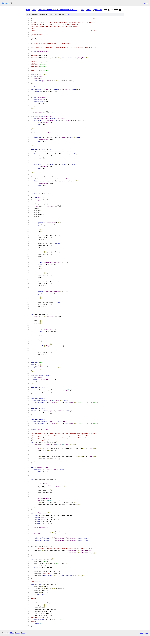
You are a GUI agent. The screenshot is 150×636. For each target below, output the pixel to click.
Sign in (146, 3)
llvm (28, 9)
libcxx (34, 9)
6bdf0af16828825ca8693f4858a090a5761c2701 (57, 9)
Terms (23, 633)
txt (141, 633)
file (67, 14)
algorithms (97, 9)
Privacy (17, 633)
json (146, 633)
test (82, 9)
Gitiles (12, 633)
